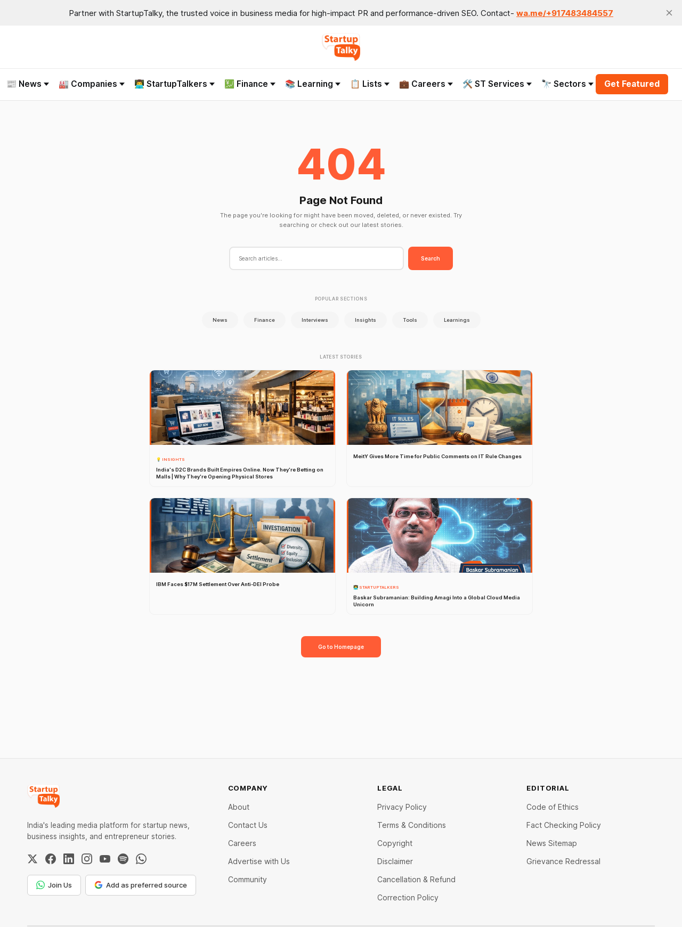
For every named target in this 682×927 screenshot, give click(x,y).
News (220, 320)
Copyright (394, 843)
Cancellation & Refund (416, 879)
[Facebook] (50, 858)
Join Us (54, 885)
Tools (410, 320)
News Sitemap (551, 843)
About (238, 806)
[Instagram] (87, 858)
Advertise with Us (259, 861)
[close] (669, 12)
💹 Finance (249, 84)
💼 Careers (426, 84)
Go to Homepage (341, 647)
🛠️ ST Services (497, 84)
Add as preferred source (140, 885)
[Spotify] (123, 858)
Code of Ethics (552, 806)
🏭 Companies (92, 84)
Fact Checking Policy (563, 825)
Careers (242, 843)
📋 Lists (369, 84)
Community (247, 879)
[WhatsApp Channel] (141, 858)
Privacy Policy (402, 806)
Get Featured (632, 84)
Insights (365, 320)
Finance (264, 320)
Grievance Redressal (563, 861)
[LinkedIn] (68, 858)
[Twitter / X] (32, 858)
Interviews (315, 320)
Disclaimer (395, 861)
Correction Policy (408, 897)
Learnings (457, 320)
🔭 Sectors (567, 84)
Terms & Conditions (411, 825)
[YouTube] (105, 858)
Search (430, 258)
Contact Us (247, 825)
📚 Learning (312, 84)
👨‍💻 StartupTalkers (174, 84)
